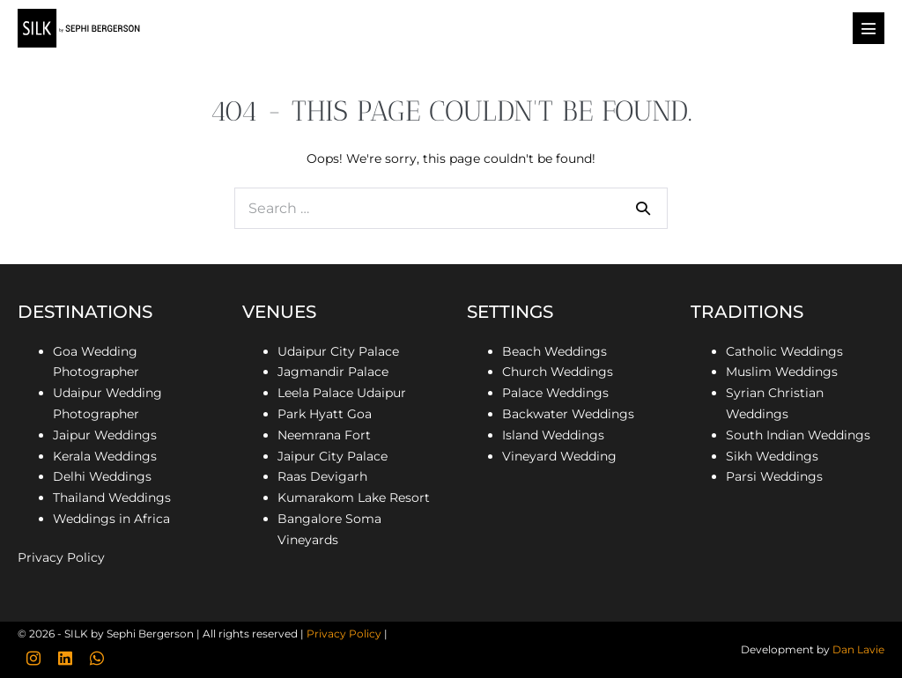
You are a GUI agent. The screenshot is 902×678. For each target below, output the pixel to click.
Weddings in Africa (111, 519)
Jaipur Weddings (105, 435)
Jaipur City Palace (332, 456)
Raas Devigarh (322, 476)
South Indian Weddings (798, 435)
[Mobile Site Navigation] (868, 28)
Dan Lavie (858, 649)
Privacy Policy (61, 557)
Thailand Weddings (112, 497)
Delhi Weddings (102, 476)
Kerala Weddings (105, 456)
